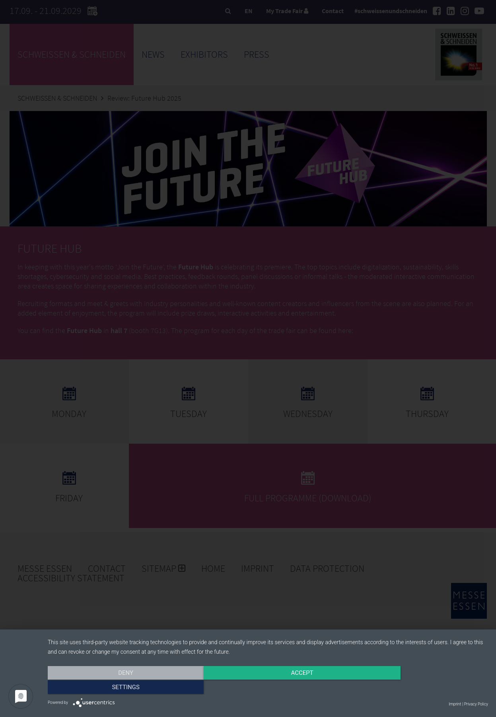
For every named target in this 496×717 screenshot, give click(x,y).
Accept (268, 688)
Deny (113, 688)
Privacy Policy (476, 704)
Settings (422, 688)
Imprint (455, 704)
